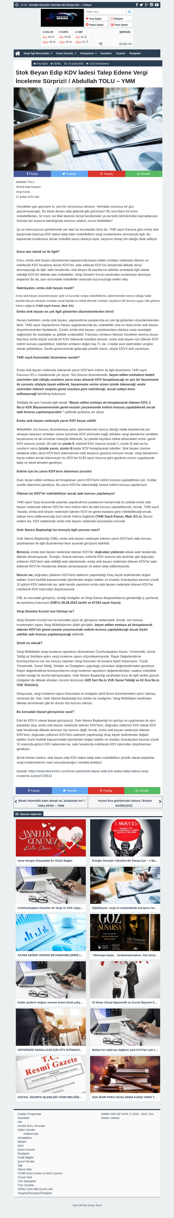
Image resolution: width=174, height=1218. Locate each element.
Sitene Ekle (25, 1169)
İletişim (117, 18)
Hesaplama (92, 53)
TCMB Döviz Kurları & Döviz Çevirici (40, 1173)
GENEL (59, 63)
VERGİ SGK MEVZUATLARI (35, 1189)
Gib (20, 1121)
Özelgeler (144, 53)
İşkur (21, 1145)
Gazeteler (113, 53)
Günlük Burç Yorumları (31, 1125)
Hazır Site (78, 1205)
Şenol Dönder (26, 1161)
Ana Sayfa (93, 18)
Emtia (19, 295)
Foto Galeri (119, 25)
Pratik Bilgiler (26, 1157)
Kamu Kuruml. (68, 53)
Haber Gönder (26, 1129)
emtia (137, 325)
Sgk (20, 1165)
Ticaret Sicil (25, 1177)
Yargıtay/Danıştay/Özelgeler (35, 1193)
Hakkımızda (23, 61)
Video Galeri (95, 25)
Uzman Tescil (94, 1205)
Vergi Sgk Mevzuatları (38, 53)
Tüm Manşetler (27, 1181)
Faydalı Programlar (29, 1114)
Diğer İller (125, 44)
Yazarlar (128, 53)
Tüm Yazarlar (26, 1185)
